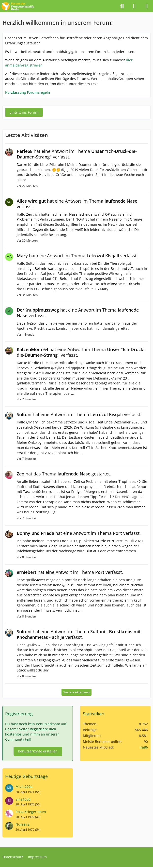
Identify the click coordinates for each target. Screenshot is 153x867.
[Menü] (147, 6)
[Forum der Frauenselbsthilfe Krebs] (17, 5)
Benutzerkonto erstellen (38, 751)
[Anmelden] (134, 6)
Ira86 (143, 747)
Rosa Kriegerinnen (30, 811)
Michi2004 (23, 786)
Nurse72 (22, 824)
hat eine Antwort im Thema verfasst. (77, 154)
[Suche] (122, 6)
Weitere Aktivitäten (76, 692)
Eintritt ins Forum (24, 112)
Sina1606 (23, 799)
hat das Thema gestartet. (64, 474)
